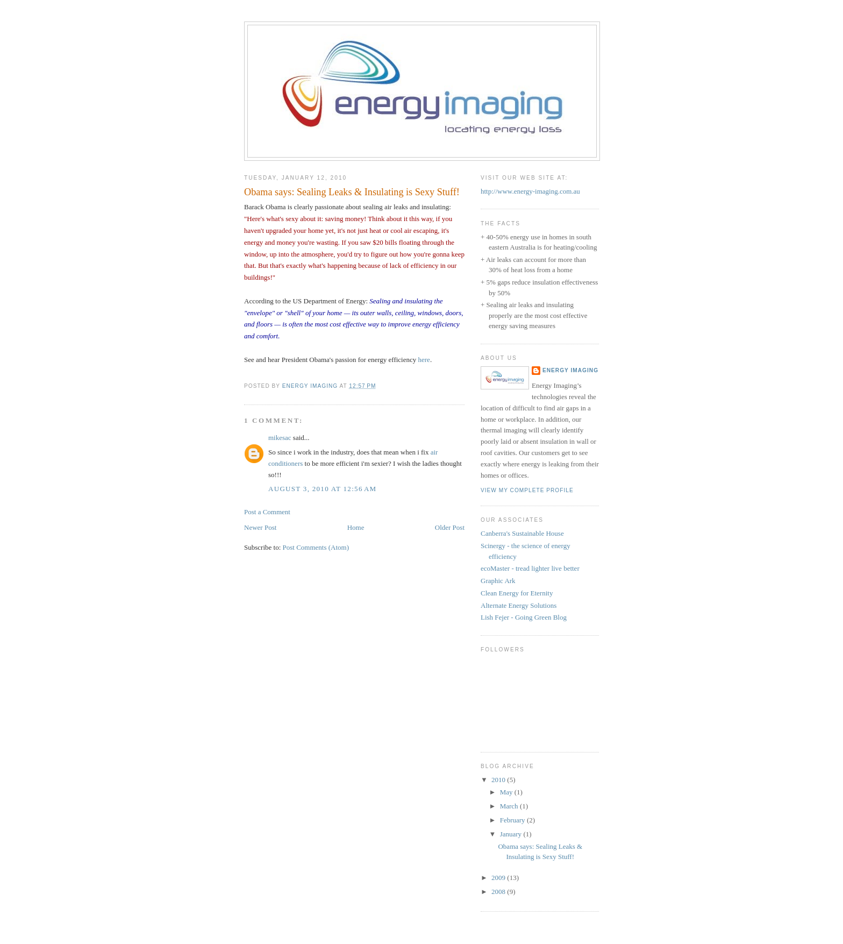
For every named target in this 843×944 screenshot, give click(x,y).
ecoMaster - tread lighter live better (530, 568)
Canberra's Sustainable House (522, 533)
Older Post (450, 527)
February (513, 820)
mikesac (279, 438)
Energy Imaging (570, 370)
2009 (499, 878)
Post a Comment (267, 512)
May (507, 792)
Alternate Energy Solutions (518, 605)
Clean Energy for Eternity (517, 593)
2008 (499, 892)
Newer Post (260, 527)
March (510, 806)
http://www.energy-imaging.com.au (530, 191)
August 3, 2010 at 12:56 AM (322, 489)
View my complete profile (527, 490)
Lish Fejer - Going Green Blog (524, 617)
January (512, 834)
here (424, 360)
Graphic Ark (498, 581)
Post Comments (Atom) (316, 547)
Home (356, 527)
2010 (499, 780)
